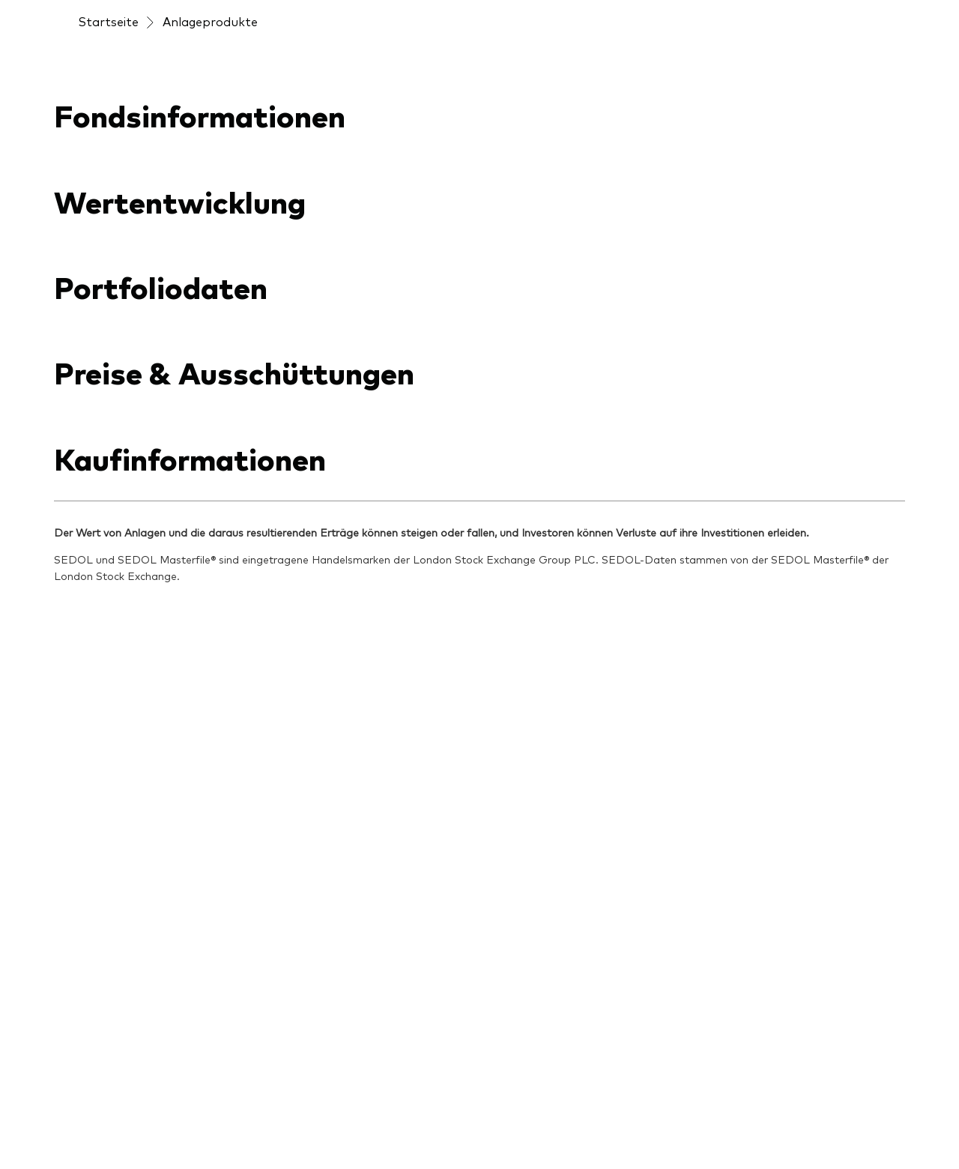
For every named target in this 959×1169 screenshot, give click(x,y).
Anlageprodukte (210, 21)
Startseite (108, 21)
